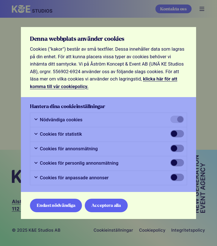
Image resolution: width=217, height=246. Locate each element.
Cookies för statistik (58, 134)
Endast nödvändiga (56, 205)
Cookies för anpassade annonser (71, 178)
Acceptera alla (106, 205)
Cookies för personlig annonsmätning (76, 163)
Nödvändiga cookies (58, 120)
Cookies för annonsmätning (66, 149)
